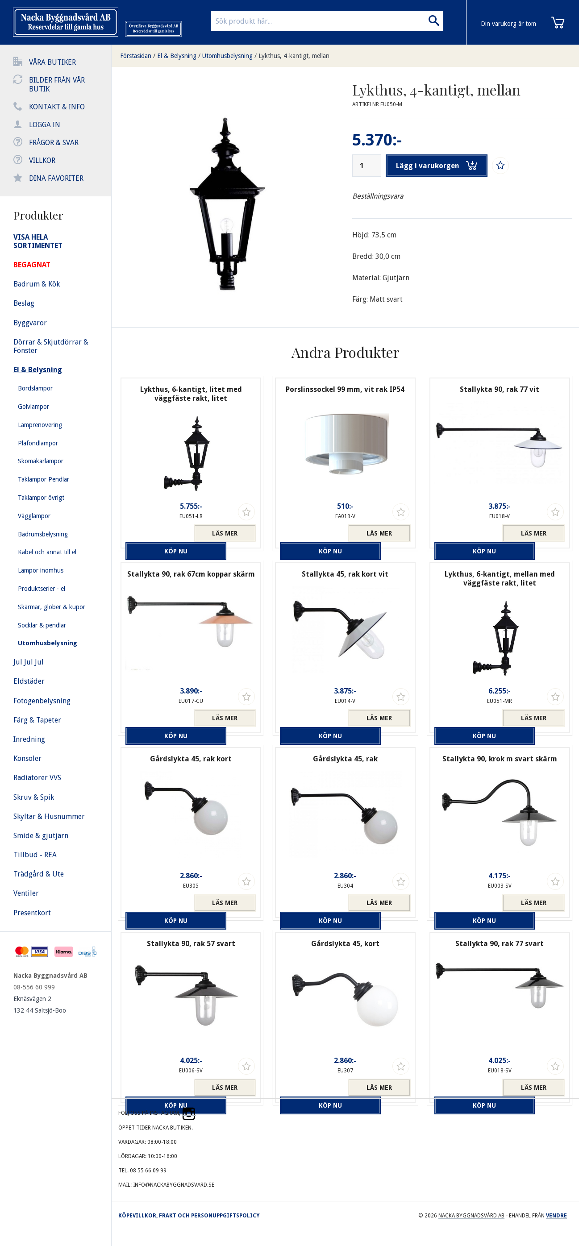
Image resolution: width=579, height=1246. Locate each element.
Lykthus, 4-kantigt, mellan (293, 55)
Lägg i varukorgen (440, 165)
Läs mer (224, 533)
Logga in (44, 124)
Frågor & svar (54, 142)
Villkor (42, 160)
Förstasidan (135, 55)
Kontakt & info (57, 107)
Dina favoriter (56, 178)
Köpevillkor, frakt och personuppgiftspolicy (188, 1216)
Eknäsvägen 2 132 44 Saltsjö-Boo (39, 1004)
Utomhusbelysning (227, 55)
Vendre (556, 1216)
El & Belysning (176, 55)
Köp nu (157, 533)
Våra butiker (52, 62)
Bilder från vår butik (57, 84)
